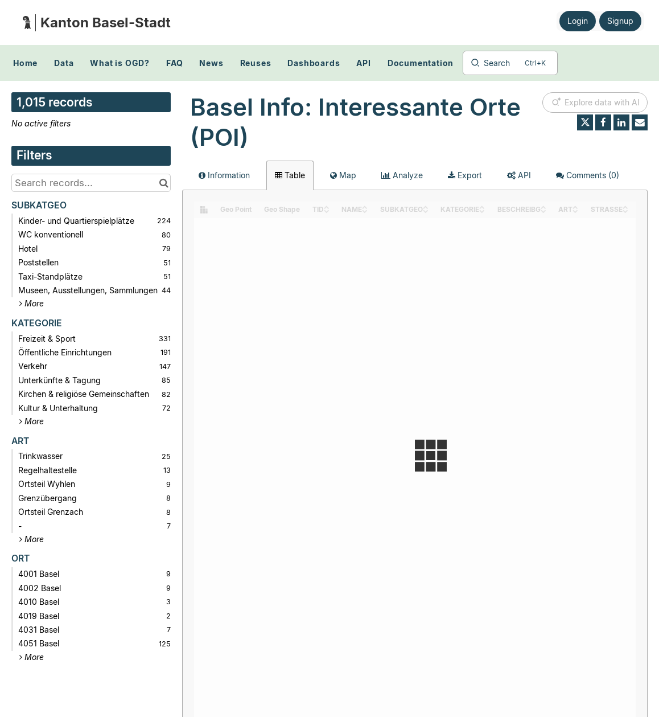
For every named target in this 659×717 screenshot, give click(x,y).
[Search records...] (91, 183)
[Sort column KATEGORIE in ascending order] (482, 206)
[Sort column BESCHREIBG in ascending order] (543, 206)
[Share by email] (640, 122)
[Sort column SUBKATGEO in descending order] (426, 210)
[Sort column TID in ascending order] (327, 206)
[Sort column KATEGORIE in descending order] (482, 210)
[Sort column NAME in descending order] (365, 210)
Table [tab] (290, 175)
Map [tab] (343, 175)
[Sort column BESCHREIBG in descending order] (543, 210)
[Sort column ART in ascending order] (575, 206)
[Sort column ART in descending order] (575, 210)
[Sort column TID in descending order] (327, 210)
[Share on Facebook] (603, 122)
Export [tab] (465, 175)
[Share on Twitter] (585, 122)
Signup (620, 21)
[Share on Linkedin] (621, 122)
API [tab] (519, 175)
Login (577, 21)
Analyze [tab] (402, 175)
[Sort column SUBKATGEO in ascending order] (426, 206)
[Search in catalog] (163, 183)
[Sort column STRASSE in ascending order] (625, 206)
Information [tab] (224, 175)
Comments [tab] (587, 175)
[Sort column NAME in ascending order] (365, 206)
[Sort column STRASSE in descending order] (625, 210)
